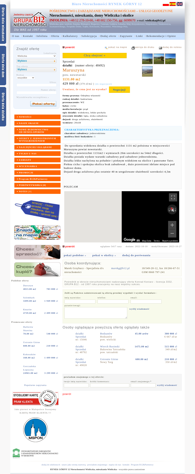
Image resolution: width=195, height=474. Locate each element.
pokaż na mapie (117, 47)
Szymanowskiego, (57, 26)
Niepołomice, (152, 24)
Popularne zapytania (35, 385)
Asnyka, (76, 24)
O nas (15, 36)
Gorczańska (30, 366)
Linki (139, 36)
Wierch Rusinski (110, 346)
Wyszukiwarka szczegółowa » (32, 97)
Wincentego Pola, (120, 26)
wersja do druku (144, 47)
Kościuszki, (94, 26)
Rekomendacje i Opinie (161, 36)
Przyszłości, (106, 26)
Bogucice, (95, 24)
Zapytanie (126, 36)
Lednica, (113, 24)
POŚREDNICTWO (62, 11)
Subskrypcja (89, 36)
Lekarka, (122, 24)
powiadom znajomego (97, 464)
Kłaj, (129, 24)
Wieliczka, (54, 24)
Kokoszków (30, 354)
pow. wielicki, (66, 24)
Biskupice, (86, 24)
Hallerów (28, 327)
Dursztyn (28, 285)
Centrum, (105, 24)
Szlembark (29, 297)
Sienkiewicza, (164, 24)
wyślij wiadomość (139, 309)
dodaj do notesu (172, 47)
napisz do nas (115, 464)
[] (25, 191)
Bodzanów (106, 333)
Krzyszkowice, (138, 24)
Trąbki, (85, 26)
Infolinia (42, 36)
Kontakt (28, 36)
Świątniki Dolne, (74, 26)
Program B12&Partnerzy (142, 464)
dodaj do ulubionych (50, 464)
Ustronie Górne (32, 342)
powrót (67, 394)
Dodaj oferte (108, 36)
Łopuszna (28, 369)
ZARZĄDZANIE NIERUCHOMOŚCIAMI (106, 11)
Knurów (28, 309)
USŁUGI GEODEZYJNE (156, 11)
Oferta (55, 36)
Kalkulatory (70, 36)
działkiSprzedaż (81, 335)
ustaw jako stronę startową (74, 464)
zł (52, 289)
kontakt (126, 464)
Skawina (27, 330)
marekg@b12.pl (120, 268)
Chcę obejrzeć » (94, 55)
